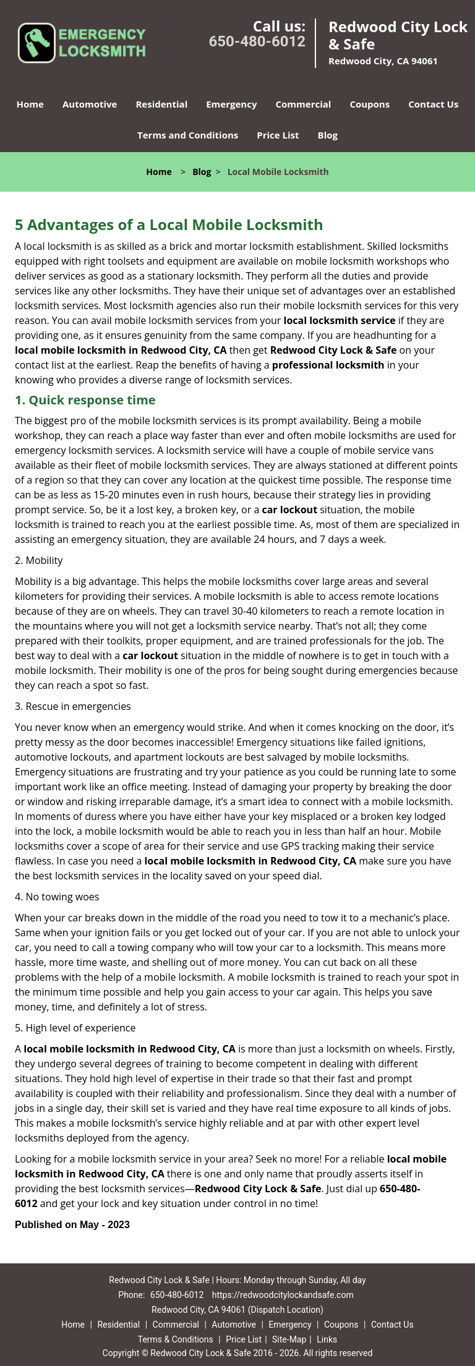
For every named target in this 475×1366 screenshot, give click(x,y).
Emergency (231, 104)
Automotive (90, 104)
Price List (278, 135)
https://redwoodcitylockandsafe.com (283, 1295)
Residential (161, 104)
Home (30, 104)
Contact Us (433, 104)
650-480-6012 (257, 41)
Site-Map (289, 1339)
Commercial (303, 104)
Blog (328, 135)
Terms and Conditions (187, 135)
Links (327, 1339)
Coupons (369, 104)
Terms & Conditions (175, 1339)
